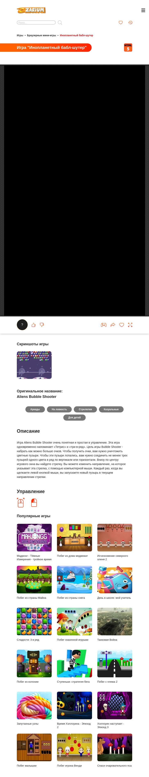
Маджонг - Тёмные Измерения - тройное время (34, 553)
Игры (20, 35)
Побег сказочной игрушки (74, 635)
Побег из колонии (34, 677)
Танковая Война (114, 635)
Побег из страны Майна (34, 593)
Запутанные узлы (34, 719)
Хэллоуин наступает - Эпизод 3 (114, 721)
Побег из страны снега (74, 593)
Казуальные (111, 420)
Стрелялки (85, 420)
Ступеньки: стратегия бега (74, 677)
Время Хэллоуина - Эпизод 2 (74, 721)
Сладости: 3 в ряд (34, 635)
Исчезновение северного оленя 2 (114, 553)
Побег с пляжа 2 (114, 677)
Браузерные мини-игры (41, 35)
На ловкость (59, 420)
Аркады (35, 420)
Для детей (74, 428)
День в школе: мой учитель (114, 593)
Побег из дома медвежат (74, 551)
